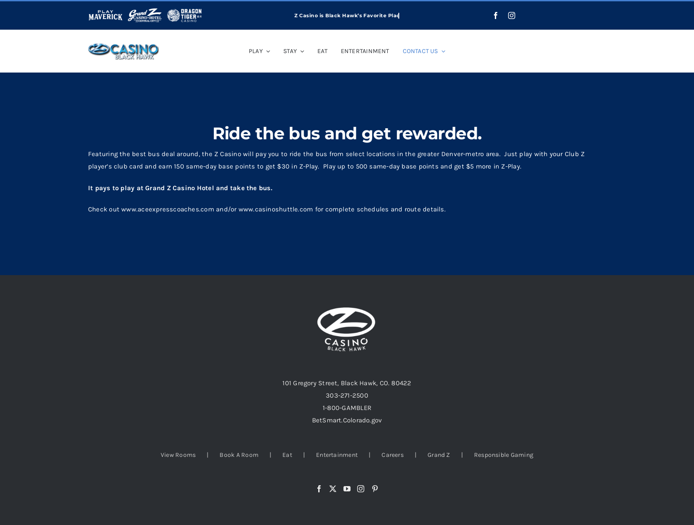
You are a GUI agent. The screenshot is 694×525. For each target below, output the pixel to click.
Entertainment (337, 455)
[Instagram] (360, 488)
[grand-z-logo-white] (144, 11)
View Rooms (178, 455)
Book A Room (239, 455)
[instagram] (511, 15)
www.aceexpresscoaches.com (167, 209)
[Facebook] (319, 488)
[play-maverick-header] (105, 11)
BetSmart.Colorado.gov (347, 420)
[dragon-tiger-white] (184, 11)
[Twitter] (332, 488)
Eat (287, 455)
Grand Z (439, 455)
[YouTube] (347, 488)
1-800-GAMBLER (347, 408)
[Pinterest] (374, 488)
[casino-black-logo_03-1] (123, 46)
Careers (393, 455)
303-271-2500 (347, 395)
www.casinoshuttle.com (276, 209)
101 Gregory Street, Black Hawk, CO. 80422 (346, 383)
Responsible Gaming (503, 455)
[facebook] (495, 15)
